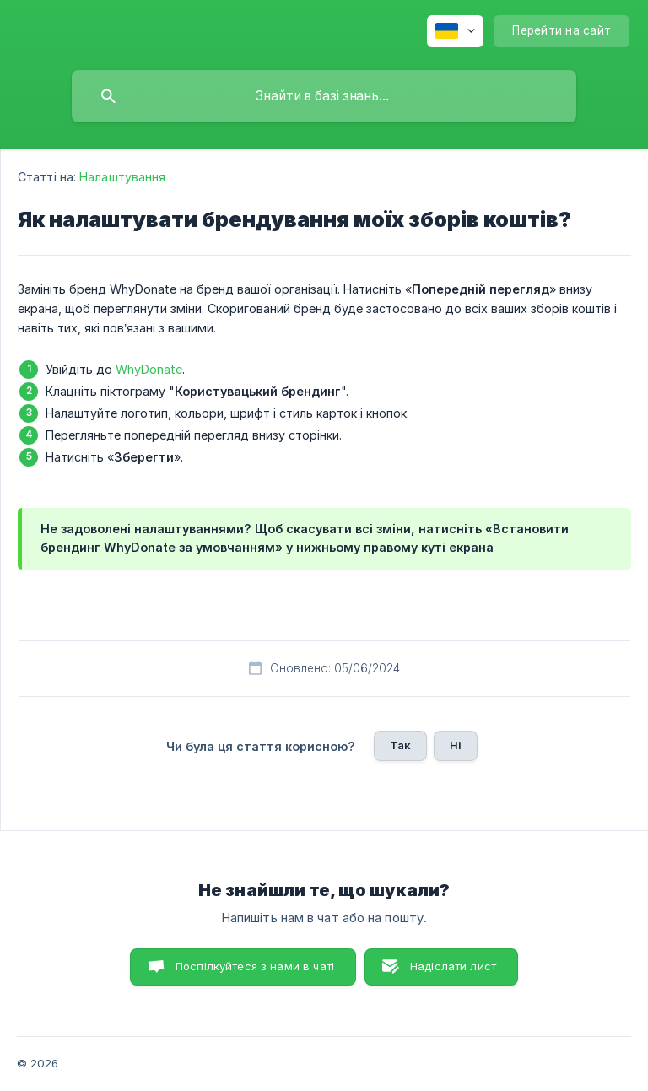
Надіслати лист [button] (453, 966)
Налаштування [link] (122, 177)
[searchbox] (324, 96)
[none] (455, 31)
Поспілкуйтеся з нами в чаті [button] (255, 966)
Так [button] (400, 745)
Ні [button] (456, 745)
